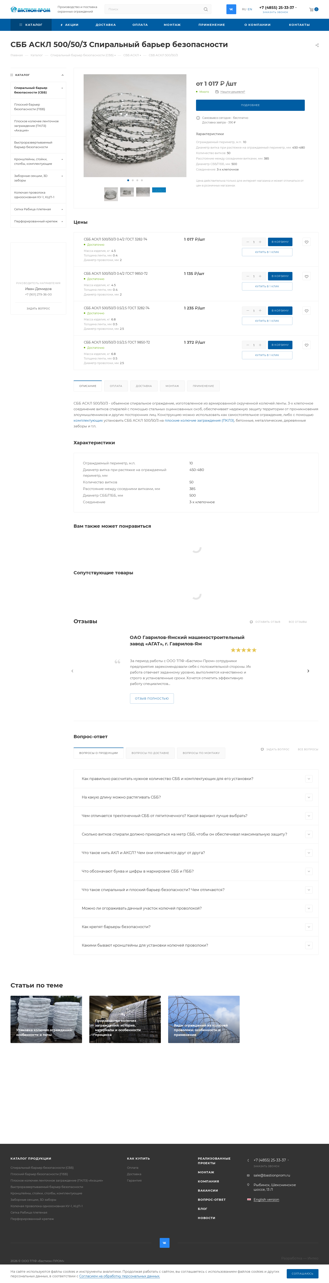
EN (250, 9)
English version (266, 1199)
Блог (202, 1209)
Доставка (144, 386)
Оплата (116, 386)
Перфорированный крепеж (32, 1219)
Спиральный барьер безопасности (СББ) (42, 1167)
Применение (203, 386)
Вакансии (208, 1190)
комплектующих (88, 420)
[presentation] (72, 671)
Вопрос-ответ (212, 1199)
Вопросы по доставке (150, 753)
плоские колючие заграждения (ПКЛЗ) (199, 420)
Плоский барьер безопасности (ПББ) (39, 1174)
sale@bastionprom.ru (272, 1175)
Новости (206, 1218)
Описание (87, 386)
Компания (208, 1181)
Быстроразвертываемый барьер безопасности (47, 1187)
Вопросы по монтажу (201, 753)
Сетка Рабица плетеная (29, 1212)
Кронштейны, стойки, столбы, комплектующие (46, 1193)
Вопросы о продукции (98, 753)
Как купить (138, 1158)
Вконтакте (231, 9)
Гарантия (134, 1180)
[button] (128, 180)
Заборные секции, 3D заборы (33, 1199)
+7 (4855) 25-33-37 (276, 7)
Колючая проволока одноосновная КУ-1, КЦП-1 (47, 1206)
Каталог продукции (31, 1158)
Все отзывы (298, 621)
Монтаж (172, 386)
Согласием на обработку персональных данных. (119, 1276)
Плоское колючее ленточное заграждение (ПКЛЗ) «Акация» (57, 1180)
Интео (313, 1258)
